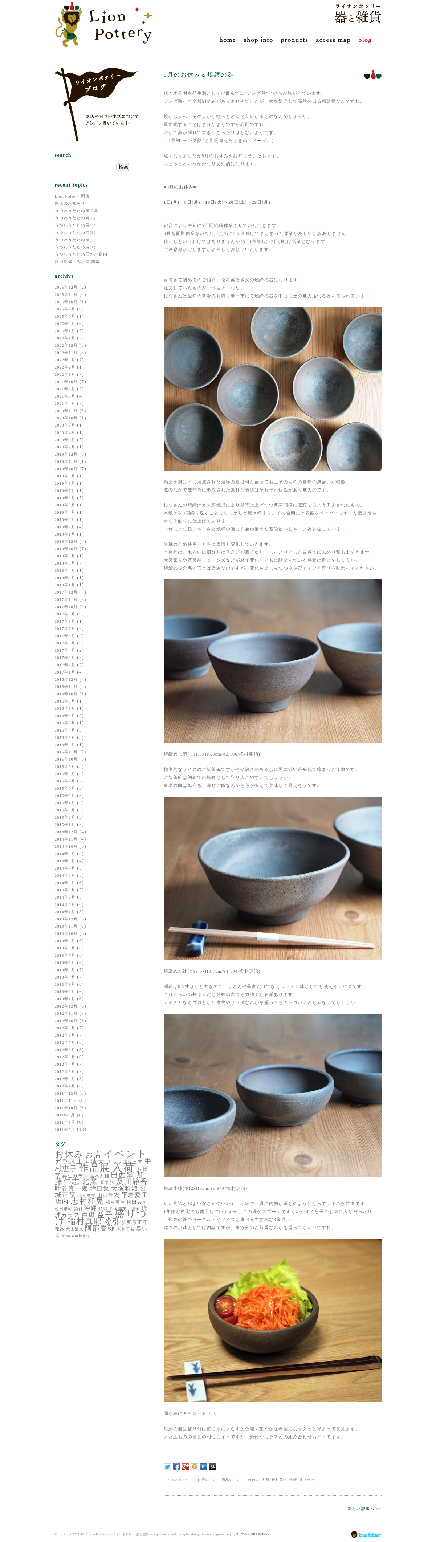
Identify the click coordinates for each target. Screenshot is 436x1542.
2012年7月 (65, 1042)
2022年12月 (66, 345)
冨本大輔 (99, 1176)
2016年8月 (65, 708)
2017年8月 (65, 621)
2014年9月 (65, 853)
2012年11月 (66, 1013)
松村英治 (115, 1202)
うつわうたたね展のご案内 (81, 254)
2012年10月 (66, 1020)
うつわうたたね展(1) (75, 247)
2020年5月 (65, 425)
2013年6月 (65, 962)
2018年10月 (66, 548)
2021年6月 (65, 396)
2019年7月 (65, 490)
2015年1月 (65, 824)
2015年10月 (66, 759)
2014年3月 (65, 897)
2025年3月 (65, 323)
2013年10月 (66, 933)
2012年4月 (65, 1064)
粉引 (112, 1221)
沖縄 (90, 1208)
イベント (125, 1153)
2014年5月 (65, 882)
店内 (62, 1201)
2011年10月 (66, 1108)
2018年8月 (65, 556)
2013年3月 (65, 984)
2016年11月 (66, 686)
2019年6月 (65, 498)
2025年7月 (65, 309)
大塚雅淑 (124, 1188)
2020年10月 (66, 418)
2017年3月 (65, 657)
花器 (59, 1229)
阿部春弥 (100, 1228)
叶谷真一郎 (72, 1188)
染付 (78, 1209)
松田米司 (64, 1209)
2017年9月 (65, 614)
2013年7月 (65, 955)
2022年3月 (65, 360)
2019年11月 (66, 461)
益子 (105, 1214)
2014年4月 (65, 890)
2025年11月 (66, 294)
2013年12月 (66, 919)
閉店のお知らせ (70, 203)
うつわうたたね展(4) (75, 225)
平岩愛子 (134, 1195)
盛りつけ (307, 1480)
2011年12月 (66, 1093)
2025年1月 (65, 331)
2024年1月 (65, 338)
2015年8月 (65, 774)
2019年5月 (65, 505)
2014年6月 (65, 875)
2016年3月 (65, 737)
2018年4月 (65, 570)
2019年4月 (65, 512)
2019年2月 (65, 527)
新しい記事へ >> (365, 1508)
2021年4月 (65, 403)
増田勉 (100, 1188)
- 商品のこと (229, 1480)
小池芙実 (87, 1195)
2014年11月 (66, 839)
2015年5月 (65, 795)
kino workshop (76, 1236)
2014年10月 (66, 846)
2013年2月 (65, 991)
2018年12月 (66, 541)
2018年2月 (65, 577)
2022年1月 (65, 374)
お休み (69, 1154)
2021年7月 (65, 389)
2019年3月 (65, 519)
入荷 (123, 1167)
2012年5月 (65, 1057)
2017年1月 (65, 672)
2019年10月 (66, 469)
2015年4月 (65, 803)
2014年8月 (65, 861)
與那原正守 (135, 1222)
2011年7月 (65, 1129)
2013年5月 (65, 970)
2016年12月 (66, 679)
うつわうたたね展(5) (75, 218)
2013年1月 (65, 999)
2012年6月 (65, 1049)
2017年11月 (66, 599)
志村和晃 (87, 1201)
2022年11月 (66, 352)
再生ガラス (75, 1176)
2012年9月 (65, 1028)
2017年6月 (65, 636)
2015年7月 (65, 781)
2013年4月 (65, 977)
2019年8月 (65, 483)
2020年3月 (65, 440)
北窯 (89, 1181)
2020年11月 (66, 410)
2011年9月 (65, 1115)
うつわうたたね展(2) (75, 239)
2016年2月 (65, 744)
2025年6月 (65, 316)
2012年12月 (66, 1006)
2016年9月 (65, 701)
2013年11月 (66, 926)
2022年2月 (65, 367)
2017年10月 (66, 607)
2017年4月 (65, 650)
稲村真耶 (85, 1221)
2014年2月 (65, 904)
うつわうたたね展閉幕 (77, 210)
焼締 (103, 1209)
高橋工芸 (126, 1229)
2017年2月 (65, 665)
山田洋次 (108, 1195)
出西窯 (123, 1175)
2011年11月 (66, 1100)
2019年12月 (66, 454)
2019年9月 (65, 476)
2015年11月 (66, 752)
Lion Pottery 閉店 (72, 196)
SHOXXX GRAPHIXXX (253, 1534)
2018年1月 (65, 585)
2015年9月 (65, 766)
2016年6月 (65, 715)
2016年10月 (66, 694)
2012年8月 (65, 1035)
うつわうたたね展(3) (75, 232)
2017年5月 (65, 643)
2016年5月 (65, 723)
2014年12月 (66, 832)
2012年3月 (65, 1071)
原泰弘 (107, 1182)
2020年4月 (65, 432)
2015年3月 (65, 810)
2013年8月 (65, 948)
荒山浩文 (74, 1229)
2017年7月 (65, 628)
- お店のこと (205, 1480)
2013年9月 (65, 941)
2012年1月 (65, 1086)
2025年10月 (66, 302)
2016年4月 (65, 730)
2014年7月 (65, 868)
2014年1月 (65, 912)
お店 (94, 1155)
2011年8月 (65, 1122)
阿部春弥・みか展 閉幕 (77, 261)
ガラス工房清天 (80, 1161)
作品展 (94, 1168)
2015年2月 (65, 817)
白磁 (88, 1215)
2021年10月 (66, 381)
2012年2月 (65, 1079)
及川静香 (132, 1181)
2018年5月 (65, 563)
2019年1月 (65, 534)
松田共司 (137, 1202)
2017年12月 (66, 592)
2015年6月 (65, 788)
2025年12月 (66, 287)
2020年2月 (65, 447)
